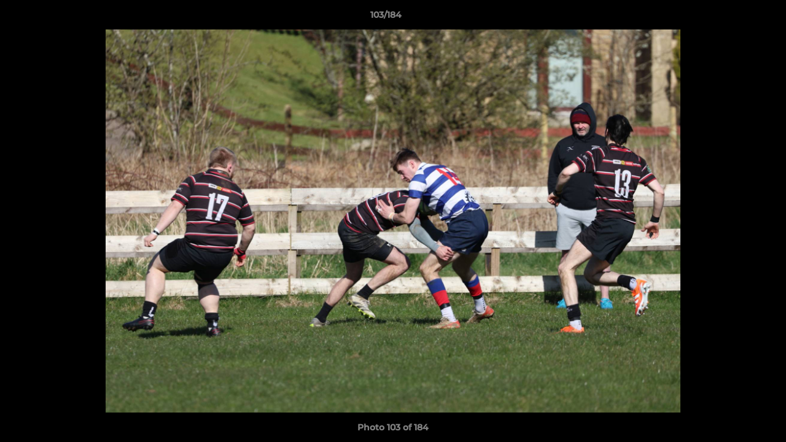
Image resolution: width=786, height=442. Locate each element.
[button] (734, 17)
